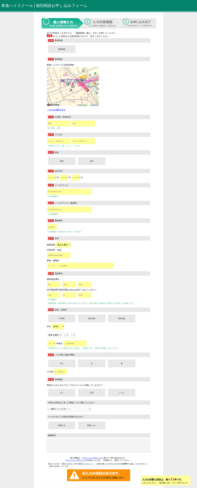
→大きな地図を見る (56, 110)
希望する (61, 425)
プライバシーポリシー (91, 458)
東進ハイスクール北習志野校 (60, 65)
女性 (92, 161)
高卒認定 (121, 318)
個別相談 (61, 49)
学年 (55, 326)
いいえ (121, 393)
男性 (62, 161)
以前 (92, 393)
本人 (62, 363)
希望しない (91, 425)
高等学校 (91, 318)
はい (62, 393)
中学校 (62, 318)
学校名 (71, 343)
